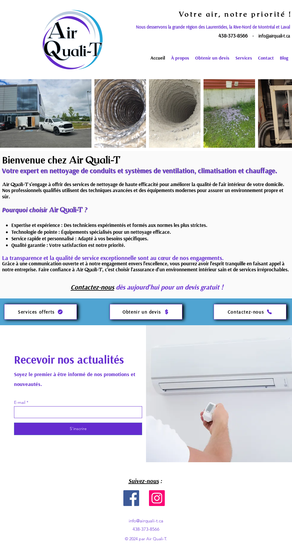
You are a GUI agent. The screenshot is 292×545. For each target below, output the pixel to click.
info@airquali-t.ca (274, 36)
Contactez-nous (92, 287)
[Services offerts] (40, 312)
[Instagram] (157, 498)
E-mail (19, 402)
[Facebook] (131, 498)
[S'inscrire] (78, 429)
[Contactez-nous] (250, 312)
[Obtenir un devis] (146, 312)
